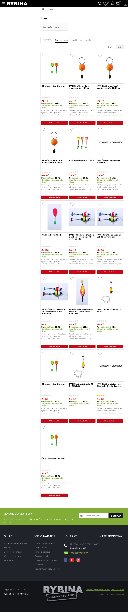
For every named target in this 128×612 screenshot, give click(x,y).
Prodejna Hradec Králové (15, 543)
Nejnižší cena (76, 40)
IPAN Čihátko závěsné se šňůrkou (108, 161)
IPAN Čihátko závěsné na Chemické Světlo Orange (109, 385)
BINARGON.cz (117, 589)
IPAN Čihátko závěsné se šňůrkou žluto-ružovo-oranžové (81, 311)
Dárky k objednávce (13, 551)
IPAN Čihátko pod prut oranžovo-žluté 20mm (79, 87)
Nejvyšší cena (90, 40)
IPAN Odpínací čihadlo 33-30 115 (109, 310)
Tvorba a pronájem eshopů (98, 589)
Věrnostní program (12, 556)
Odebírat (116, 516)
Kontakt (7, 547)
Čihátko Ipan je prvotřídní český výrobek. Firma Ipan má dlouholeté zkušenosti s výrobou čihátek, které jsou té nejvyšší (54, 112)
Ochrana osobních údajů (45, 560)
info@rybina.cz (79, 552)
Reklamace (39, 564)
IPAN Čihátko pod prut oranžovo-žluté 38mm (52, 161)
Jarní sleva (8, 560)
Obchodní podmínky (43, 543)
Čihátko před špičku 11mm (81, 160)
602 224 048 (78, 547)
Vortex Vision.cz (117, 594)
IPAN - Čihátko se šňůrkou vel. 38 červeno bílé (109, 236)
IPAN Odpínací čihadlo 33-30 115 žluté (81, 385)
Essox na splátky (42, 556)
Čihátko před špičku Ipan (53, 86)
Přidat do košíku (54, 123)
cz (125, 2)
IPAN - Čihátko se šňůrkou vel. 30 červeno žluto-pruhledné (54, 311)
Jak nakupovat (41, 547)
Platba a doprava (42, 551)
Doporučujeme (61, 40)
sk (125, 5)
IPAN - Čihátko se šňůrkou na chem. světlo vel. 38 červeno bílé (81, 237)
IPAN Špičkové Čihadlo (52, 235)
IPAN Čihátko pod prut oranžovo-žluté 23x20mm (109, 87)
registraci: (49, 103)
